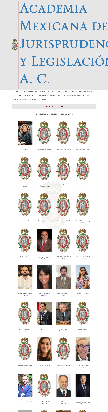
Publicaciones (40, 91)
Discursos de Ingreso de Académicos (48, 95)
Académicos (28, 91)
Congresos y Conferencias (23, 95)
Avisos (16, 99)
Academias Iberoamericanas (74, 95)
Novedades (32, 99)
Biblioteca (66, 91)
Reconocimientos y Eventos (82, 91)
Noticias (23, 99)
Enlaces (88, 95)
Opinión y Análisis (53, 91)
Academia (17, 91)
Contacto (42, 99)
